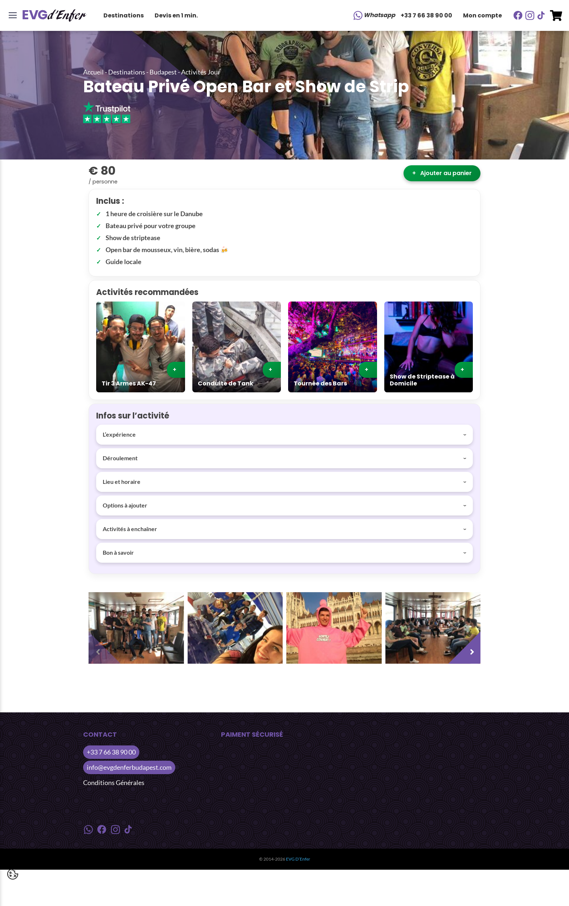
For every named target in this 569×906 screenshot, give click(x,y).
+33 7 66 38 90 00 (426, 15)
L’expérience (119, 434)
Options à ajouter (125, 505)
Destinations (123, 15)
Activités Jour (200, 72)
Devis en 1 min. (176, 15)
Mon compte (482, 15)
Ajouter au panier (442, 173)
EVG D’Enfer (298, 859)
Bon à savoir (118, 552)
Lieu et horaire (121, 481)
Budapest (163, 72)
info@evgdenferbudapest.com (129, 767)
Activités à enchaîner (130, 528)
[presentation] (107, 645)
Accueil (93, 72)
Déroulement (120, 457)
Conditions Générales (113, 782)
